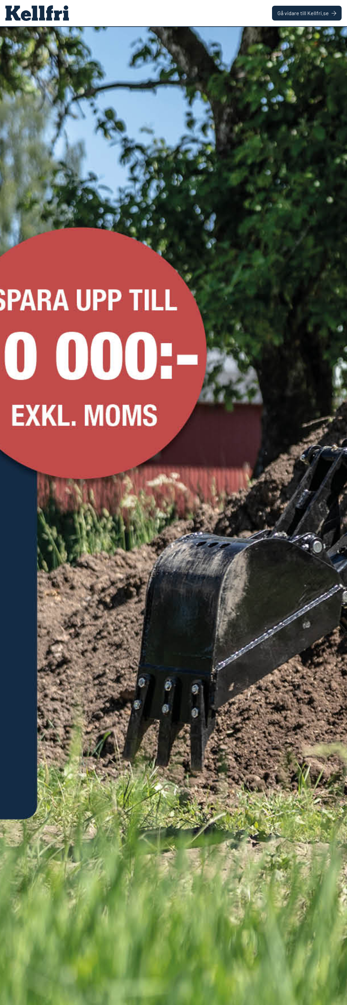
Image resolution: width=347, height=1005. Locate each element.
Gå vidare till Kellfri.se (306, 13)
